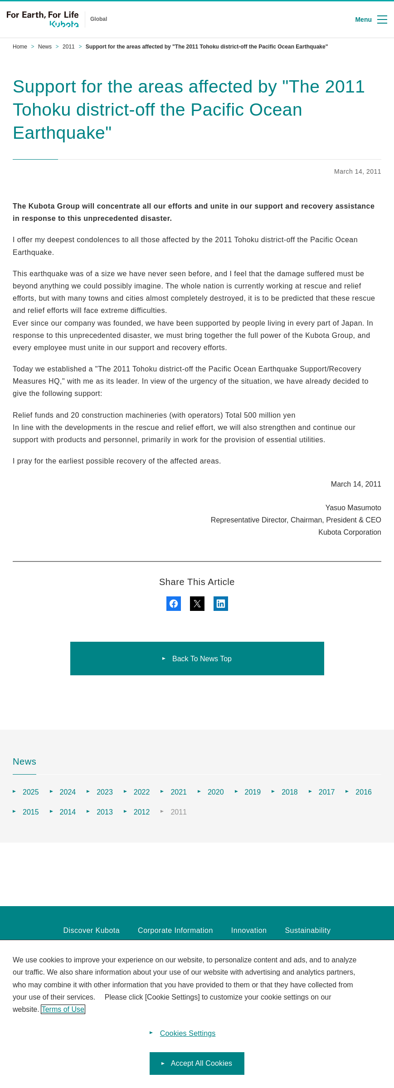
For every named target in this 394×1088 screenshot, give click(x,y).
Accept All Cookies (201, 1067)
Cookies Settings (188, 1037)
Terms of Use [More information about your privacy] (63, 1012)
